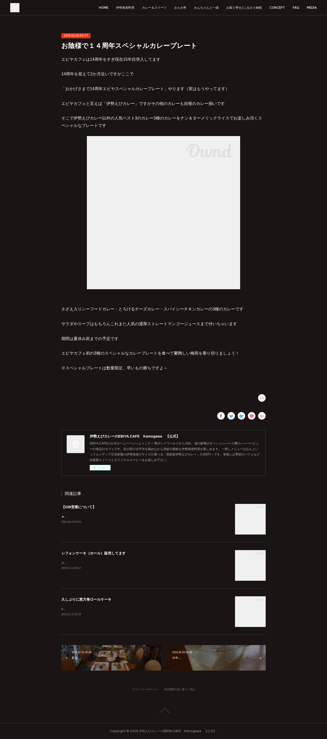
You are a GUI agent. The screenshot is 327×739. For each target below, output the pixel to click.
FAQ (296, 7)
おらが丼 (180, 7)
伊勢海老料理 (125, 7)
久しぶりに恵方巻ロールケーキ (86, 599)
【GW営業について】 (78, 507)
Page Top (163, 710)
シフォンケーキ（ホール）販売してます (93, 553)
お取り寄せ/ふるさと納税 (244, 7)
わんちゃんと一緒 (206, 7)
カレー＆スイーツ (154, 7)
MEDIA (312, 7)
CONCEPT (277, 7)
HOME (103, 7)
